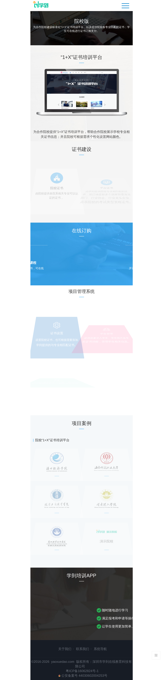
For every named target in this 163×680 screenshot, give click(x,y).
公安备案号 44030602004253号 (82, 675)
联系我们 (82, 649)
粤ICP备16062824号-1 (82, 671)
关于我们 (64, 649)
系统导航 (100, 649)
